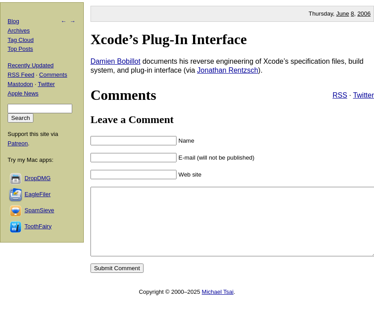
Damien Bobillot (115, 61)
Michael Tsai (218, 305)
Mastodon (20, 84)
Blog (13, 21)
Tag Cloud (21, 40)
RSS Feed (21, 74)
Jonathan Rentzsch (227, 70)
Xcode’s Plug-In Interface (168, 39)
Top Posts (20, 48)
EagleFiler (38, 194)
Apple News (23, 93)
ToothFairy (38, 226)
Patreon (18, 143)
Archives (19, 30)
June (342, 13)
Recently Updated (30, 65)
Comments (53, 74)
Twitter (363, 95)
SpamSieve (39, 210)
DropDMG (38, 178)
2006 (364, 13)
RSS (340, 95)
